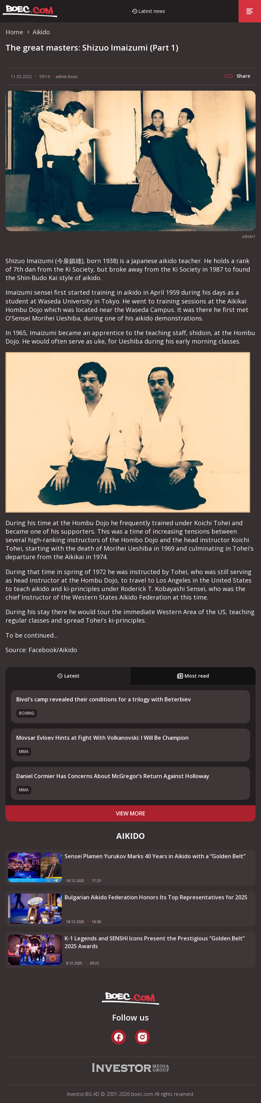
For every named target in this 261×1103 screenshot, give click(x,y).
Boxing (26, 713)
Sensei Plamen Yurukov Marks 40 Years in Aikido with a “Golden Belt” (155, 856)
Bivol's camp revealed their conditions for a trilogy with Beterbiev (103, 699)
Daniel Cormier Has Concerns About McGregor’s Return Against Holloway (112, 776)
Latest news (151, 11)
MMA (24, 751)
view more (130, 813)
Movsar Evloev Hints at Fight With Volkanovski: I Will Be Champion (102, 737)
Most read (193, 676)
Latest (68, 676)
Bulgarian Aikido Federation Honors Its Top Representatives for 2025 (156, 897)
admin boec (66, 76)
